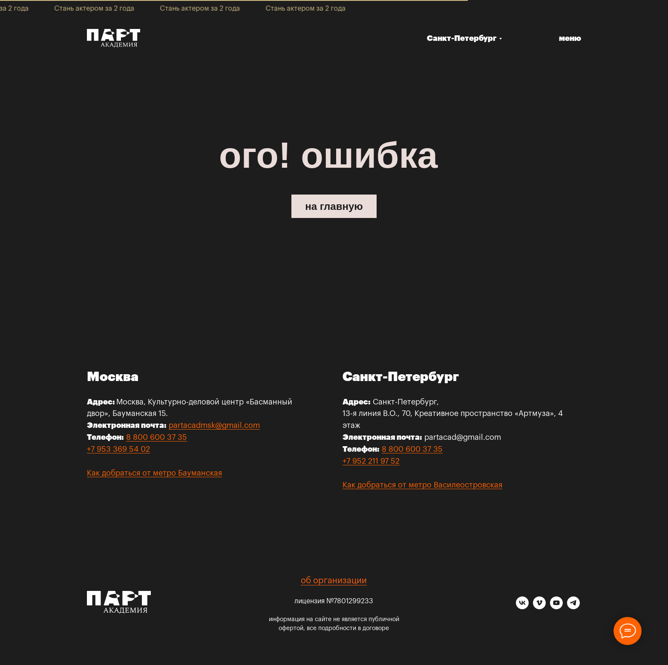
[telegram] (573, 607)
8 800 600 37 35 (156, 437)
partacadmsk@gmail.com (214, 425)
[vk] (522, 607)
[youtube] (556, 607)
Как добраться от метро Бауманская (154, 473)
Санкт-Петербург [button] (462, 38)
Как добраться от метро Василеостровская (422, 485)
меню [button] (570, 38)
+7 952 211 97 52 (371, 461)
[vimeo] (539, 607)
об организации (334, 580)
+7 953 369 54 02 (118, 449)
